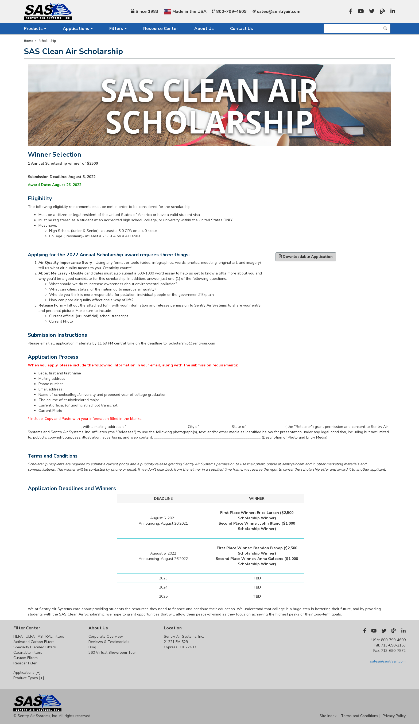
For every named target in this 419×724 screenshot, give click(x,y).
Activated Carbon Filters (34, 641)
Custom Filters (25, 657)
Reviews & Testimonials (108, 641)
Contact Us (241, 29)
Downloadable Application (306, 256)
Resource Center (160, 29)
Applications (78, 29)
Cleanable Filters (27, 652)
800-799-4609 (229, 11)
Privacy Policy (394, 715)
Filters (118, 29)
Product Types (28, 677)
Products (35, 29)
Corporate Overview (105, 636)
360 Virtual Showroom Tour (112, 652)
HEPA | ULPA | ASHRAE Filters (38, 636)
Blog (92, 647)
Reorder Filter (25, 663)
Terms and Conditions (359, 715)
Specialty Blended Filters (34, 647)
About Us (204, 29)
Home (28, 40)
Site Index (328, 715)
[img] (385, 28)
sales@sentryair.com (276, 11)
